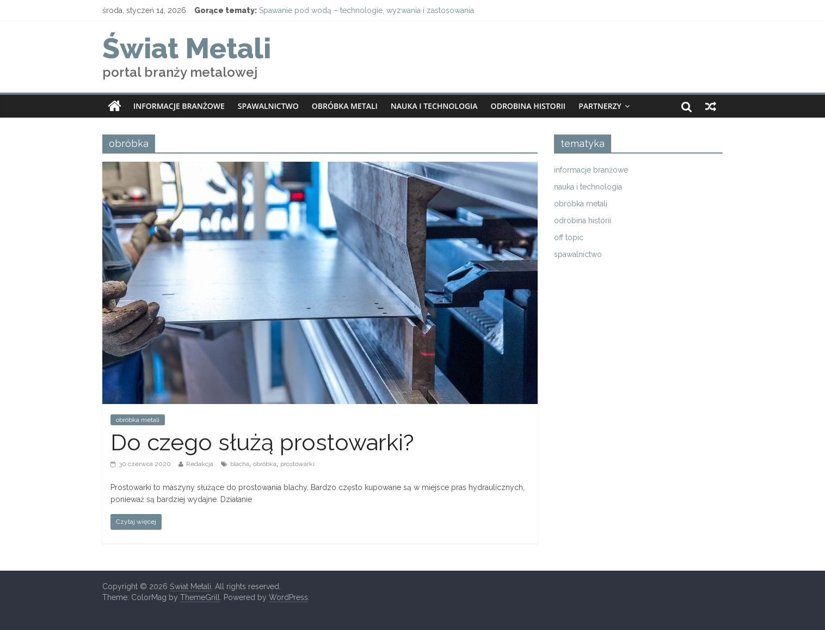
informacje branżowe (179, 106)
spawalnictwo (268, 106)
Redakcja (199, 464)
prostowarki (297, 464)
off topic (568, 237)
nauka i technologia (434, 106)
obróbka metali (345, 106)
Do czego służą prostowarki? (262, 442)
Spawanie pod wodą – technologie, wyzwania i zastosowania (366, 10)
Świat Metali (186, 48)
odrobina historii (528, 106)
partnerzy (599, 106)
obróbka (264, 464)
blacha (239, 464)
